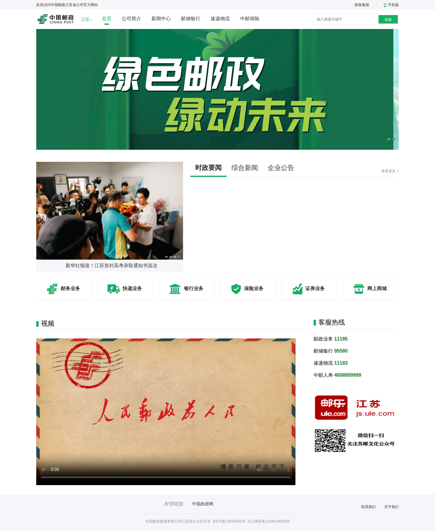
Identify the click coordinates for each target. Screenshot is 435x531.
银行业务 (193, 288)
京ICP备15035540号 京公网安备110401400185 (251, 521)
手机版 (391, 5)
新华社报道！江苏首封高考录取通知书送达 (111, 265)
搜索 (388, 20)
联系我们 (368, 507)
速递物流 (220, 18)
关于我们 (391, 507)
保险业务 (253, 288)
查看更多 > (390, 171)
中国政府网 (202, 503)
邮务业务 (70, 288)
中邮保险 (249, 18)
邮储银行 (190, 18)
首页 (106, 18)
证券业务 (315, 288)
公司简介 (131, 18)
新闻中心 (161, 18)
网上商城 (377, 288)
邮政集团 (362, 5)
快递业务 (132, 288)
